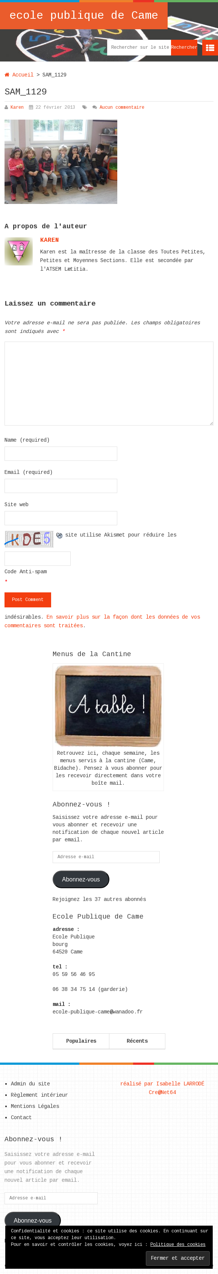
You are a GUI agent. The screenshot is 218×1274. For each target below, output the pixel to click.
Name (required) (27, 440)
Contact (21, 1118)
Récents (137, 1041)
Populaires (81, 1041)
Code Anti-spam (26, 572)
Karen (17, 107)
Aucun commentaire (122, 107)
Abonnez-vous (81, 879)
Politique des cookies (178, 1244)
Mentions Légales (35, 1106)
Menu (210, 47)
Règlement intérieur (39, 1095)
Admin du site (30, 1084)
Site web (17, 505)
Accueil (19, 75)
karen (49, 240)
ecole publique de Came (83, 15)
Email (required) (29, 472)
